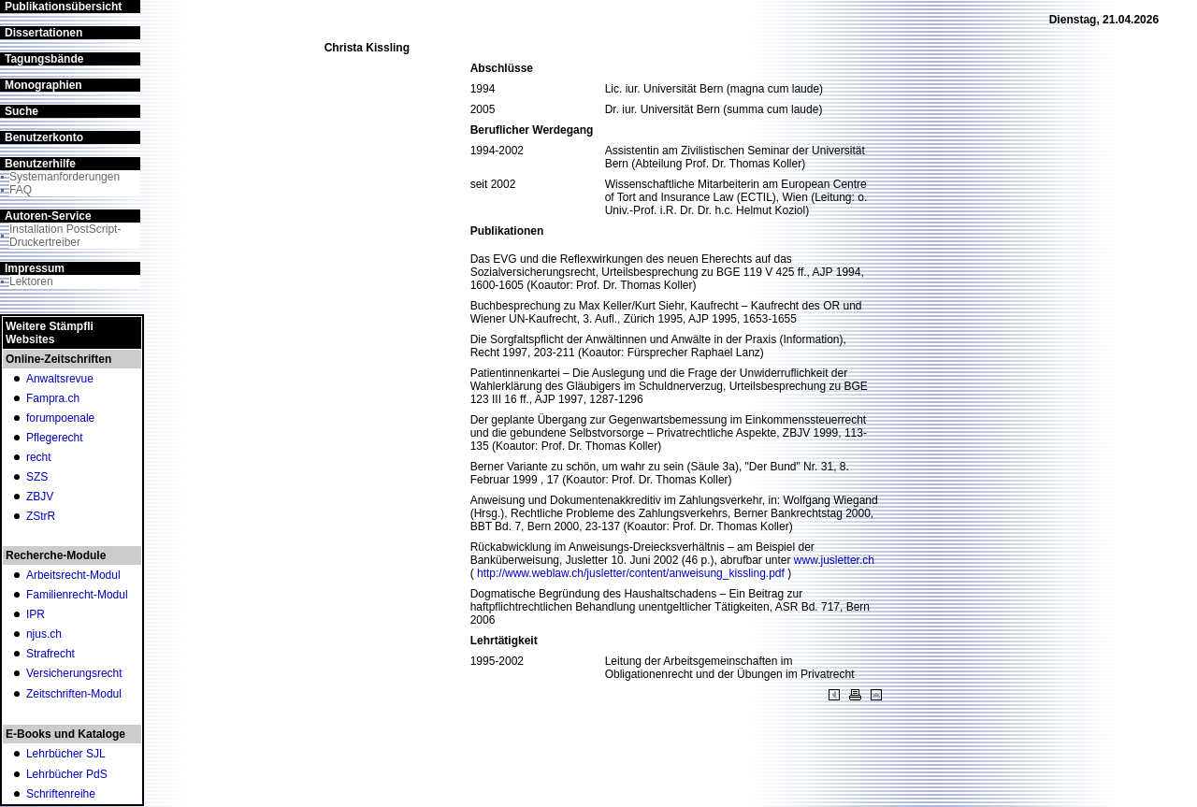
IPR (35, 614)
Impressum (35, 268)
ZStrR (40, 516)
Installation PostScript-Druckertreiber (65, 236)
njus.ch (44, 634)
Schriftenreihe (60, 793)
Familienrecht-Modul (77, 594)
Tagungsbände (44, 58)
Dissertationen (43, 32)
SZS (37, 476)
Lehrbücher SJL (66, 753)
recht (38, 457)
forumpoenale (60, 418)
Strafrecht (50, 653)
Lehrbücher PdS (67, 774)
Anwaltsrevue (60, 378)
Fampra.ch (52, 398)
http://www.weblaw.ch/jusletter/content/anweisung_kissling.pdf (632, 573)
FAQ (20, 189)
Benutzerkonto (44, 137)
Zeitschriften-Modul (74, 693)
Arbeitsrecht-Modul (73, 575)
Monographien (43, 85)
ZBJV (39, 496)
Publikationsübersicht (63, 6)
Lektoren (31, 281)
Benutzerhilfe (40, 163)
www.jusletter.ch (834, 560)
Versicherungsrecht (74, 673)
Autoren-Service (48, 216)
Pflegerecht (54, 437)
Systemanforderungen (64, 176)
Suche (21, 111)
